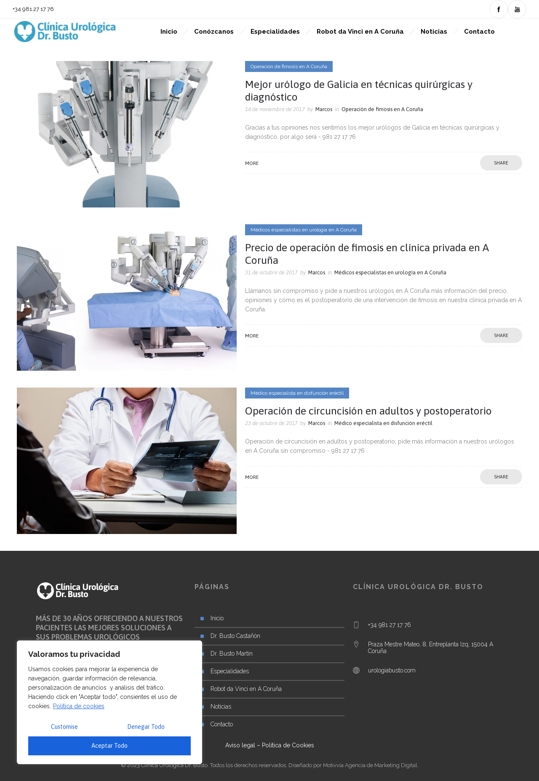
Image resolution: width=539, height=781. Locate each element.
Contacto (479, 31)
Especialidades (275, 31)
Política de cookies (78, 706)
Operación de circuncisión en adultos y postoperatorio (368, 411)
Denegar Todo (146, 726)
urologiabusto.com (392, 670)
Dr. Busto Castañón (235, 635)
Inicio (168, 31)
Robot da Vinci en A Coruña (360, 31)
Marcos (323, 109)
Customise (64, 726)
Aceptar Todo (109, 745)
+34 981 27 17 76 (389, 625)
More (252, 163)
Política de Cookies (288, 745)
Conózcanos (214, 31)
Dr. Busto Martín (232, 653)
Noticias (434, 31)
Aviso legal (240, 745)
